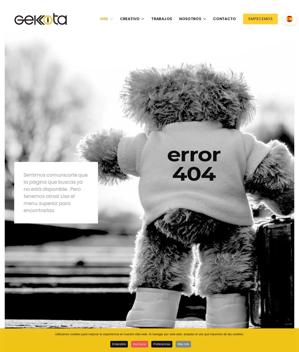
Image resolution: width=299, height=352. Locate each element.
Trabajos (161, 19)
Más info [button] (183, 344)
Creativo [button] (132, 19)
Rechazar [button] (139, 344)
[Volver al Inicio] (41, 18)
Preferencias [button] (161, 344)
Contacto (224, 19)
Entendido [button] (119, 344)
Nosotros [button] (192, 19)
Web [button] (106, 19)
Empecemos (260, 19)
